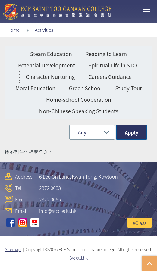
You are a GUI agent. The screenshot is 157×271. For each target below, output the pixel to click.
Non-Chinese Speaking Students (78, 111)
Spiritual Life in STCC (113, 65)
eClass (139, 222)
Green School (85, 88)
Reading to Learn (106, 54)
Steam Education (51, 54)
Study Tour (128, 88)
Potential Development (46, 65)
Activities (44, 29)
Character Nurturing (50, 76)
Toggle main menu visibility (147, 11)
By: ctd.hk (78, 258)
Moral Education (35, 88)
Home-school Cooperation (78, 99)
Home (13, 29)
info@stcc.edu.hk (57, 210)
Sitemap (13, 249)
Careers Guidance (110, 76)
